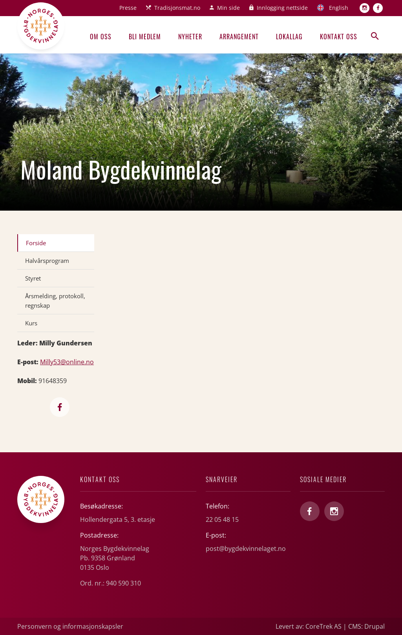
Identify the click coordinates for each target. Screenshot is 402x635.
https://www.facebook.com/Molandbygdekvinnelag (59, 407)
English (338, 7)
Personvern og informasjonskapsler (70, 626)
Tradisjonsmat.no (177, 7)
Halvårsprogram (47, 260)
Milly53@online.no (67, 362)
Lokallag (289, 36)
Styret (33, 278)
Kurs (31, 323)
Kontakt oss (338, 36)
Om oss (100, 36)
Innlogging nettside (282, 7)
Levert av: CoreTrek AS (309, 626)
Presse (128, 7)
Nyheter (190, 36)
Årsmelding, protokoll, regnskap (55, 300)
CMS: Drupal (366, 626)
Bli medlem (145, 36)
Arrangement (239, 36)
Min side (228, 7)
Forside (36, 243)
